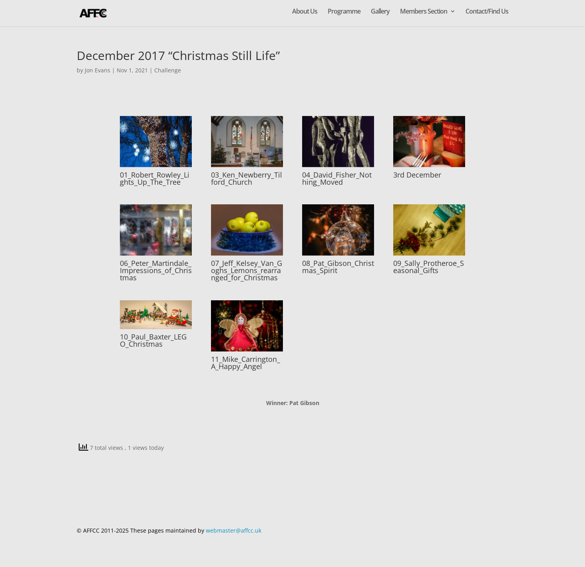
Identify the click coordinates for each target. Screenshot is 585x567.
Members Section (423, 12)
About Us (304, 12)
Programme (344, 12)
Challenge (167, 70)
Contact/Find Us (487, 12)
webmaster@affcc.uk (233, 530)
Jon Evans (97, 70)
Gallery (380, 12)
